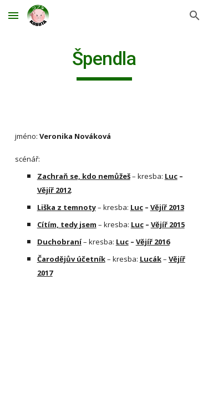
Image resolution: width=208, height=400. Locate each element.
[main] (104, 64)
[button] (13, 15)
